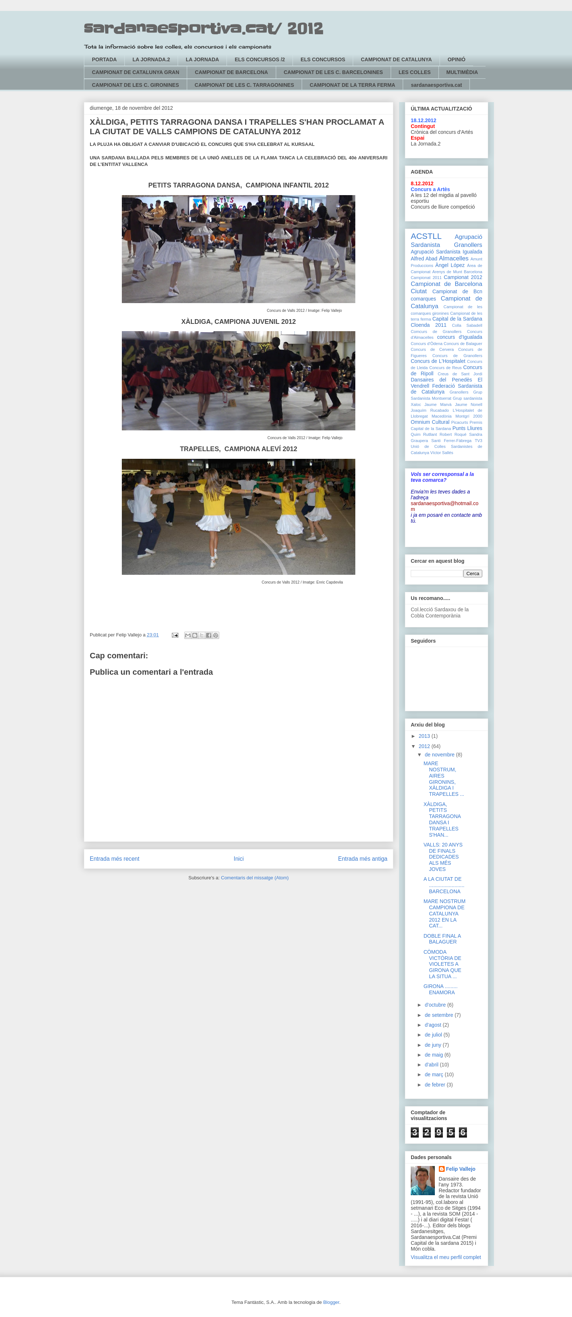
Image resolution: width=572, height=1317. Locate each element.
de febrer (436, 1085)
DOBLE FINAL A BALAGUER (442, 939)
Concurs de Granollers (457, 355)
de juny (433, 1045)
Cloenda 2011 (429, 325)
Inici (239, 859)
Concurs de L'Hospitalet (438, 361)
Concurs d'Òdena (426, 343)
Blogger (331, 1302)
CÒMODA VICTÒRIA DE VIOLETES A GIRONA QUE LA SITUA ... (442, 964)
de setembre (440, 1015)
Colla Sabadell (467, 325)
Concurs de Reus (445, 367)
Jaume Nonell (468, 404)
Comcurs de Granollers (436, 331)
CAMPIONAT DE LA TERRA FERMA (352, 85)
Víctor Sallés (441, 452)
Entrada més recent (114, 859)
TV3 (478, 440)
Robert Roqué (453, 434)
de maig (434, 1055)
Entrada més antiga (362, 859)
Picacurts (459, 422)
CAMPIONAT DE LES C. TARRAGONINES (244, 85)
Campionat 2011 (426, 277)
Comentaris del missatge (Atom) (255, 877)
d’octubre (436, 1005)
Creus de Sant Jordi (460, 374)
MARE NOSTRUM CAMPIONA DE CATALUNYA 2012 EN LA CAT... (444, 913)
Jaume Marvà (438, 404)
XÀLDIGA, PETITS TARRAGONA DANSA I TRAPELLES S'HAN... (442, 819)
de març (434, 1074)
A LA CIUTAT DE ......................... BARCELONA (444, 885)
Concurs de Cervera (432, 349)
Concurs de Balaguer (463, 343)
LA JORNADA (202, 59)
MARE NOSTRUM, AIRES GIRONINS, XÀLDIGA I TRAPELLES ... (444, 778)
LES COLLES (415, 72)
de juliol (434, 1035)
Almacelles (453, 258)
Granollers (458, 392)
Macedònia (442, 416)
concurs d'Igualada (459, 337)
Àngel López (449, 265)
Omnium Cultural (430, 422)
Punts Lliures (467, 428)
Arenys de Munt (447, 272)
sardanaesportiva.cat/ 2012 (203, 29)
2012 (425, 746)
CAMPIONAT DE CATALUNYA (396, 59)
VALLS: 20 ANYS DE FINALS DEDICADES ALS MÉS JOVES (443, 857)
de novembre (440, 755)
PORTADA (104, 59)
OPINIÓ (456, 59)
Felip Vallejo (461, 1169)
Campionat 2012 (463, 277)
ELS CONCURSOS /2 (260, 59)
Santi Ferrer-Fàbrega (451, 440)
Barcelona (473, 272)
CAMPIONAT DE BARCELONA (231, 72)
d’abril (432, 1065)
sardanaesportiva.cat (436, 85)
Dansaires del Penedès (441, 380)
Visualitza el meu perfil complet (446, 1257)
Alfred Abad (424, 259)
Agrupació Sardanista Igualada (446, 252)
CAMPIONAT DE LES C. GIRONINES (135, 85)
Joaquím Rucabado (430, 410)
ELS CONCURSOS (323, 59)
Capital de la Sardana (457, 319)
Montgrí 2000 (469, 416)
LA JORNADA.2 (151, 59)
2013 (425, 736)
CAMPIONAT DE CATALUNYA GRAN (135, 72)
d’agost (433, 1025)
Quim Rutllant (424, 434)
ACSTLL (426, 236)
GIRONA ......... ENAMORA (440, 989)
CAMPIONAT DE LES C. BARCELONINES (333, 72)
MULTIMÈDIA (462, 72)
